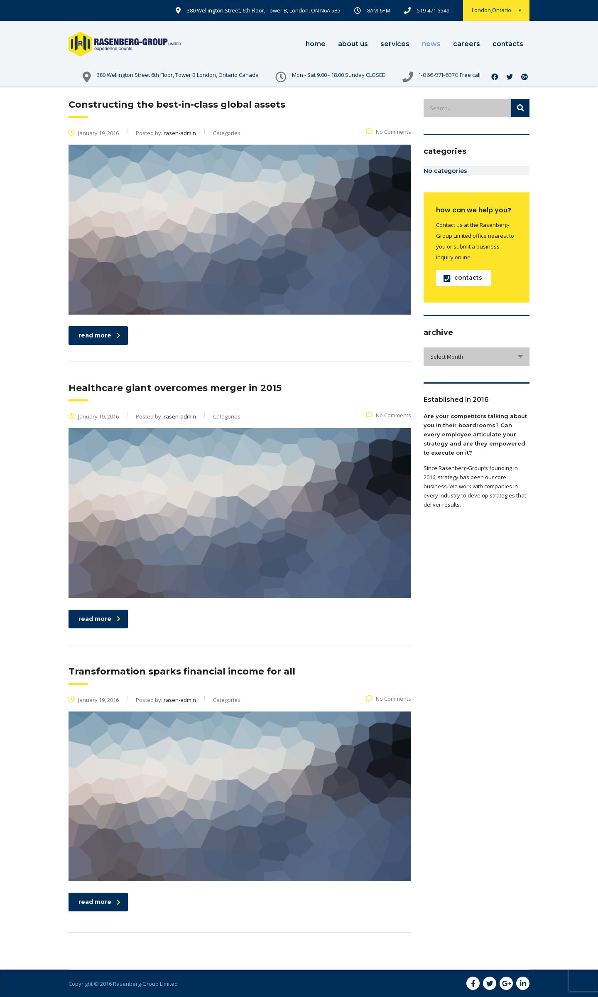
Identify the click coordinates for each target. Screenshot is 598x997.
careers (466, 44)
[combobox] (476, 356)
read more (99, 335)
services (394, 44)
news (431, 44)
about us (353, 44)
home (316, 44)
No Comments (388, 131)
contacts (508, 44)
